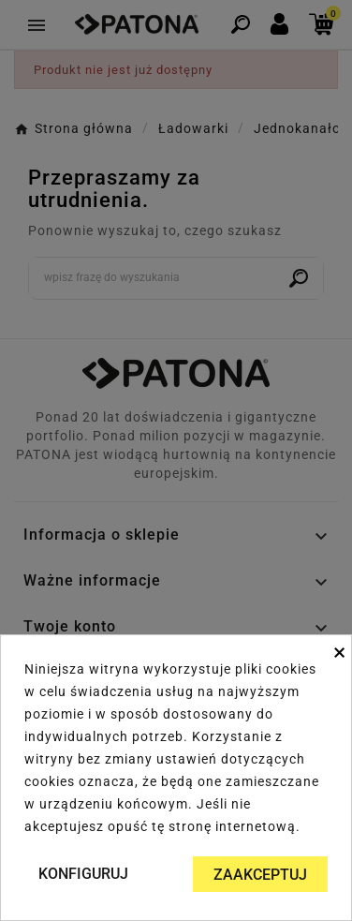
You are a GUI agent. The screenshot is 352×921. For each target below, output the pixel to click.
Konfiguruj (83, 874)
